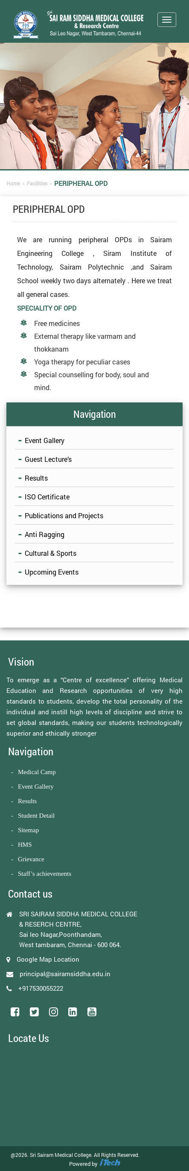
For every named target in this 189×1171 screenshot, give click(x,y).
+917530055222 (40, 988)
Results (36, 477)
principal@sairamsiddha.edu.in (65, 973)
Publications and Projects (64, 515)
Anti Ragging (44, 534)
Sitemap (28, 830)
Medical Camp (37, 772)
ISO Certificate (47, 496)
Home (13, 183)
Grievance (31, 859)
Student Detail (36, 815)
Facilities (37, 183)
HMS (25, 844)
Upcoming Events (52, 571)
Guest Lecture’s (48, 459)
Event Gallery (44, 440)
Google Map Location (48, 959)
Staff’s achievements (44, 873)
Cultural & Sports (50, 553)
